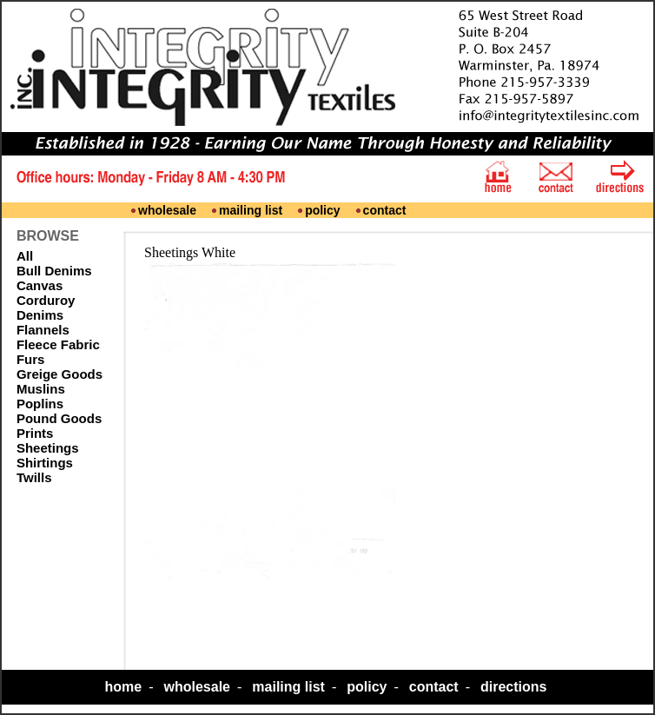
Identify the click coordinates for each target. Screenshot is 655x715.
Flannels (43, 329)
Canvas (40, 285)
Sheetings (48, 447)
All (25, 255)
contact (385, 210)
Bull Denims (54, 270)
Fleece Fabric (58, 344)
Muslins (41, 388)
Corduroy (46, 300)
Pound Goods (59, 418)
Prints (35, 433)
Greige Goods (60, 374)
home (123, 686)
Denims (40, 315)
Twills (34, 477)
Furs (31, 359)
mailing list (250, 210)
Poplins (40, 403)
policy (322, 210)
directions (513, 686)
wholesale (167, 210)
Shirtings (45, 462)
